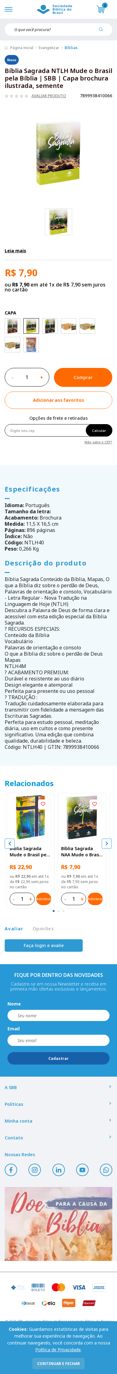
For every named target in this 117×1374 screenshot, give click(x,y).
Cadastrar (58, 1058)
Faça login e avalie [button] (44, 945)
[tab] (54, 911)
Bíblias (71, 47)
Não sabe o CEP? (98, 442)
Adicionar (43, 899)
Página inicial (21, 47)
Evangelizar (49, 47)
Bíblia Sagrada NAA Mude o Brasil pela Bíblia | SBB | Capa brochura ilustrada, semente (81, 851)
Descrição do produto (45, 562)
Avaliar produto (49, 96)
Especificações (32, 488)
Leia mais (15, 251)
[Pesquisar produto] (103, 31)
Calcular (99, 430)
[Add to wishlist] (58, 400)
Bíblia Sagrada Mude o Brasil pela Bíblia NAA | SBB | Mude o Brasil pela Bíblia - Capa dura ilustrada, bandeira (30, 851)
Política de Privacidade (58, 1350)
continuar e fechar (58, 1363)
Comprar (83, 377)
